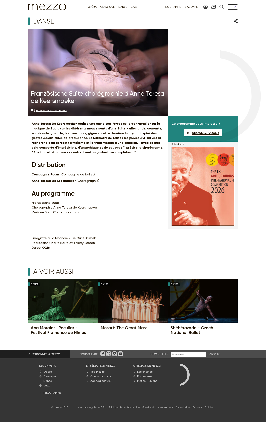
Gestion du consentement (157, 407)
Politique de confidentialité (124, 407)
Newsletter (159, 354)
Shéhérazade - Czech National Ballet (192, 330)
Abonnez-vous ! (203, 133)
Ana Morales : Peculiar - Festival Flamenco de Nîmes (58, 330)
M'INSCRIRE (214, 354)
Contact (197, 407)
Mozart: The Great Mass (124, 327)
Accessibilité (183, 407)
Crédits (209, 407)
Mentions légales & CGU (92, 407)
